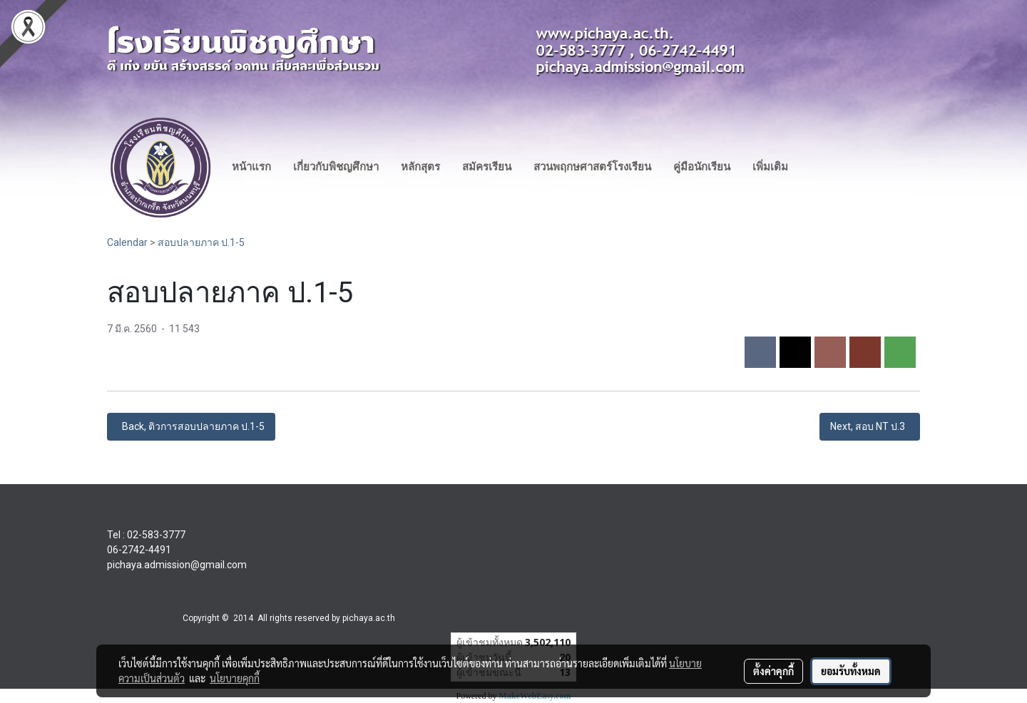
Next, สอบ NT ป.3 (869, 426)
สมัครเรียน (486, 166)
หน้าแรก (251, 166)
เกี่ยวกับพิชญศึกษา (336, 166)
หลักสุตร (420, 166)
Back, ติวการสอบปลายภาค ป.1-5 (191, 426)
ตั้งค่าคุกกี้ (773, 670)
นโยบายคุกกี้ (235, 678)
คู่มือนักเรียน (701, 166)
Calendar (127, 242)
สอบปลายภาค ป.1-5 (201, 242)
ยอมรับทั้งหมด (851, 670)
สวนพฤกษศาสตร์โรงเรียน (592, 166)
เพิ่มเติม (770, 166)
